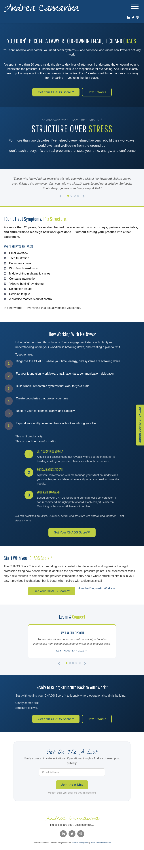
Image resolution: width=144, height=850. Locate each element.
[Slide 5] (80, 664)
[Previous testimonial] (60, 197)
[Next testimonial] (83, 197)
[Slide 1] (68, 196)
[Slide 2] (71, 196)
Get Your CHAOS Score (140, 425)
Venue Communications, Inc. (101, 844)
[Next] (85, 664)
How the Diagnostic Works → (98, 589)
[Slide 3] (75, 196)
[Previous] (58, 664)
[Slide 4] (78, 196)
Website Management (80, 844)
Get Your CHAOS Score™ (55, 92)
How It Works (98, 92)
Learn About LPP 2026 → (72, 651)
